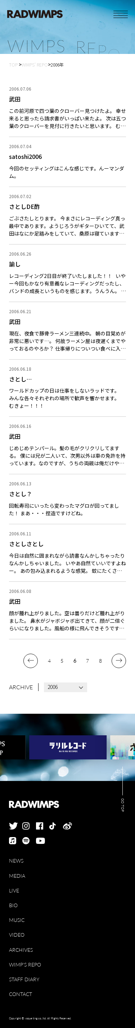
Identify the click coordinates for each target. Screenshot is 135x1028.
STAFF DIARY (24, 979)
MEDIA (17, 876)
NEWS (16, 861)
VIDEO (16, 935)
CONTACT (20, 994)
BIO (13, 905)
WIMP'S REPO (25, 965)
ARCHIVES (21, 950)
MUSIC (16, 920)
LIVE (14, 890)
